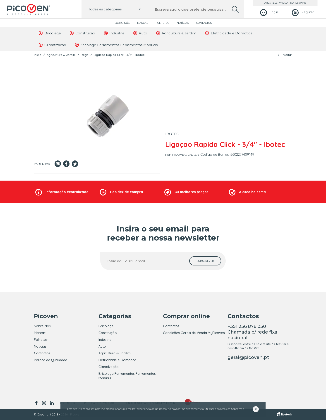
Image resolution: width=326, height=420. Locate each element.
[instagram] (44, 403)
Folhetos (162, 22)
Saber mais (237, 408)
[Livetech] (284, 414)
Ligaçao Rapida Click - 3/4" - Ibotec (119, 55)
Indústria (114, 33)
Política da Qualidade (50, 360)
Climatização (52, 45)
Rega (85, 55)
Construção (82, 33)
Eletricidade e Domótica (228, 33)
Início (37, 55)
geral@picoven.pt (248, 357)
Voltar (287, 54)
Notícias (183, 22)
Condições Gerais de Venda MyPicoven (194, 333)
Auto (139, 33)
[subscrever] (205, 260)
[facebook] (37, 403)
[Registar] (302, 12)
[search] (235, 9)
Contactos (204, 22)
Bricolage (49, 33)
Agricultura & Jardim (175, 33)
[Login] (268, 12)
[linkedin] (51, 403)
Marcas (142, 22)
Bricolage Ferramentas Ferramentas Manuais (116, 45)
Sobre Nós (122, 22)
